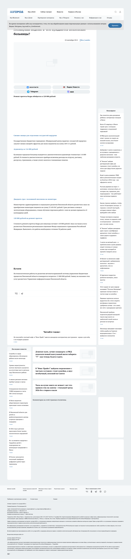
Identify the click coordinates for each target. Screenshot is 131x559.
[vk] (16, 293)
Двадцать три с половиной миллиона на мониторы (35, 199)
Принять (115, 25)
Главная (55, 499)
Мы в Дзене (28, 18)
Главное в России (74, 12)
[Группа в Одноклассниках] (91, 491)
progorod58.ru (34, 521)
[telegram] (22, 293)
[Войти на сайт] (120, 12)
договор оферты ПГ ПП (13, 539)
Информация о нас (95, 18)
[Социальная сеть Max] (71, 92)
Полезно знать (73, 488)
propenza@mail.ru (31, 509)
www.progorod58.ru (21, 503)
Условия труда (34, 499)
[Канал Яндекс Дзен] (100, 491)
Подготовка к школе (59, 488)
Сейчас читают (46, 12)
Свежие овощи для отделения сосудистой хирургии (35, 135)
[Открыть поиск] (115, 12)
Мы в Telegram (64, 18)
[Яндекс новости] (71, 87)
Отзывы (109, 18)
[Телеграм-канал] (32, 92)
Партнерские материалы (46, 18)
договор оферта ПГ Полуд (14, 538)
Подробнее (55, 544)
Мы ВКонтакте (14, 18)
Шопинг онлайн (11, 488)
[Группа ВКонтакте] (32, 87)
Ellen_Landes (85, 40)
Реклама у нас (79, 18)
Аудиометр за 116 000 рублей (26, 149)
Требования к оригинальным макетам (17, 499)
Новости (60, 12)
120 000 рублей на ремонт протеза (28, 218)
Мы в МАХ (31, 12)
